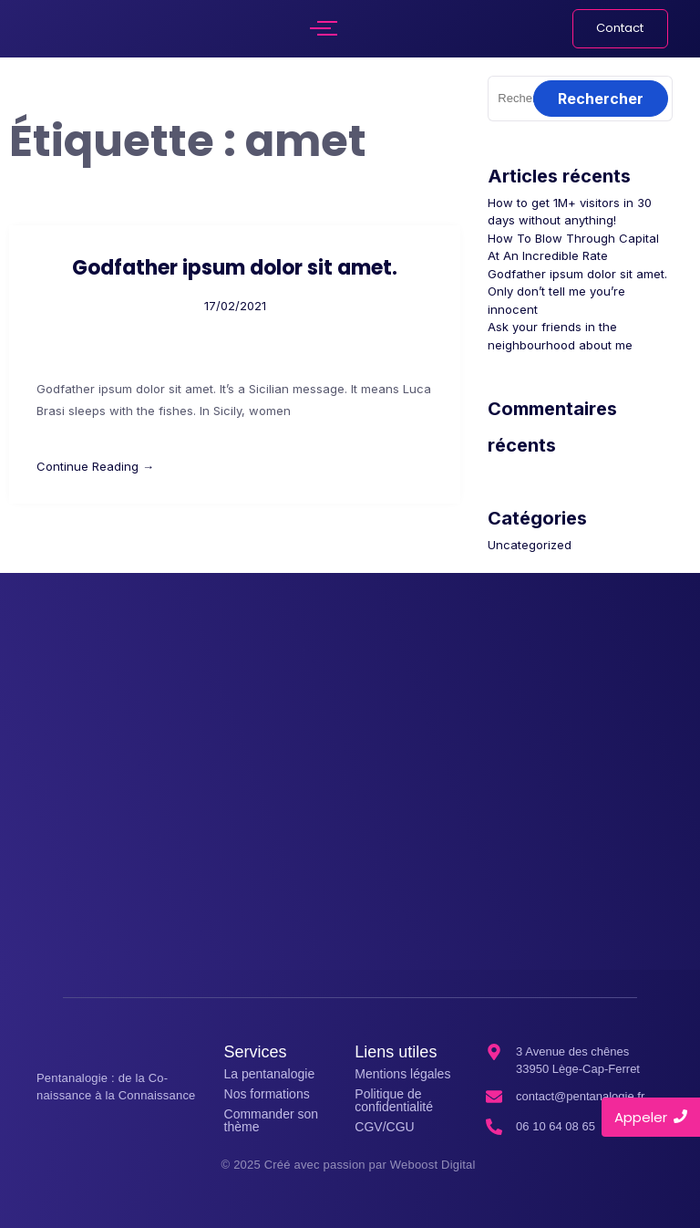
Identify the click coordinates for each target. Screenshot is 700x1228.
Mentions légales (402, 1074)
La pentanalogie (269, 1074)
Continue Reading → (95, 466)
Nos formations (267, 1094)
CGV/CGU (384, 1126)
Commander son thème (271, 1120)
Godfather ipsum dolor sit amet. (234, 268)
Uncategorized (529, 544)
